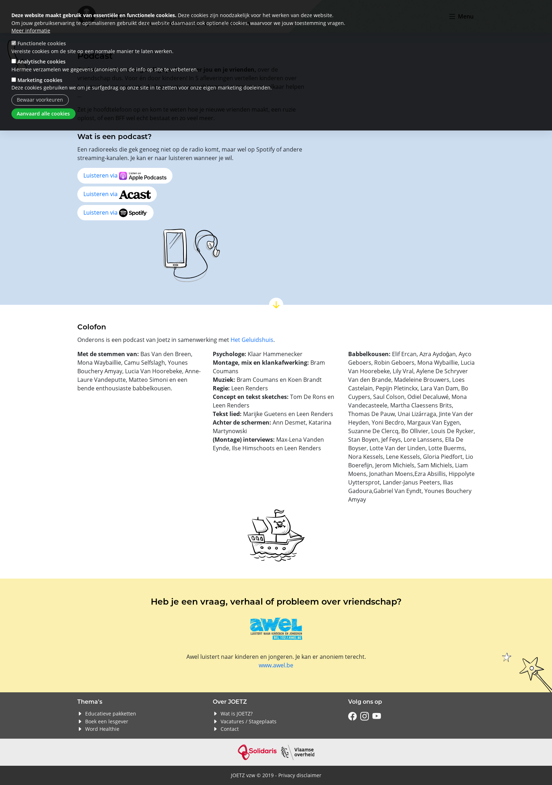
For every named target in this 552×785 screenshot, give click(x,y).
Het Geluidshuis (252, 339)
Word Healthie (102, 728)
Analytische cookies (41, 61)
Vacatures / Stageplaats (249, 721)
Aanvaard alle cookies (43, 113)
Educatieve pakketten (110, 713)
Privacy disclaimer (299, 775)
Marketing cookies (39, 80)
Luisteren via (125, 175)
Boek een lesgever (106, 721)
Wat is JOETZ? (237, 713)
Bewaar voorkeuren (40, 99)
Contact (230, 728)
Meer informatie (30, 30)
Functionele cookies (41, 43)
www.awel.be (276, 665)
